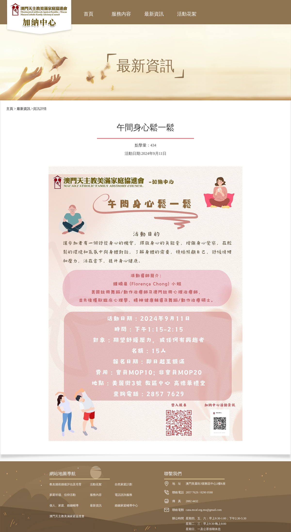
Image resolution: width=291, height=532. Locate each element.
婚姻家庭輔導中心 (126, 505)
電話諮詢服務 (123, 495)
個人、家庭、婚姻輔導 (64, 505)
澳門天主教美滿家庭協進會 (66, 516)
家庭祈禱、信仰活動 (62, 495)
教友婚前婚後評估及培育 (65, 484)
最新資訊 (154, 13)
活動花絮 (186, 13)
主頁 (9, 109)
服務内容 (121, 13)
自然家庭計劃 (123, 484)
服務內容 (96, 495)
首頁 (88, 13)
